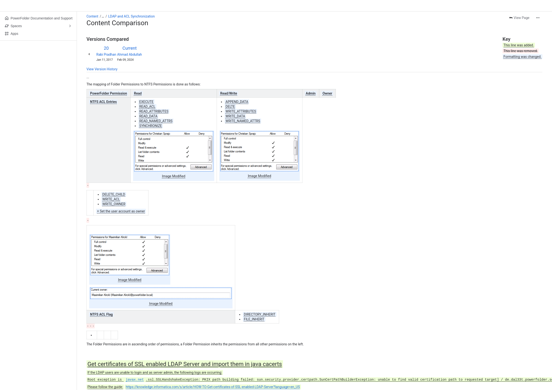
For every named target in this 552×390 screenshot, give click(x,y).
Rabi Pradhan (106, 54)
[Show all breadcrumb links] (103, 16)
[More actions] (537, 17)
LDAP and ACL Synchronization (131, 16)
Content (92, 16)
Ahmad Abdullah (129, 54)
